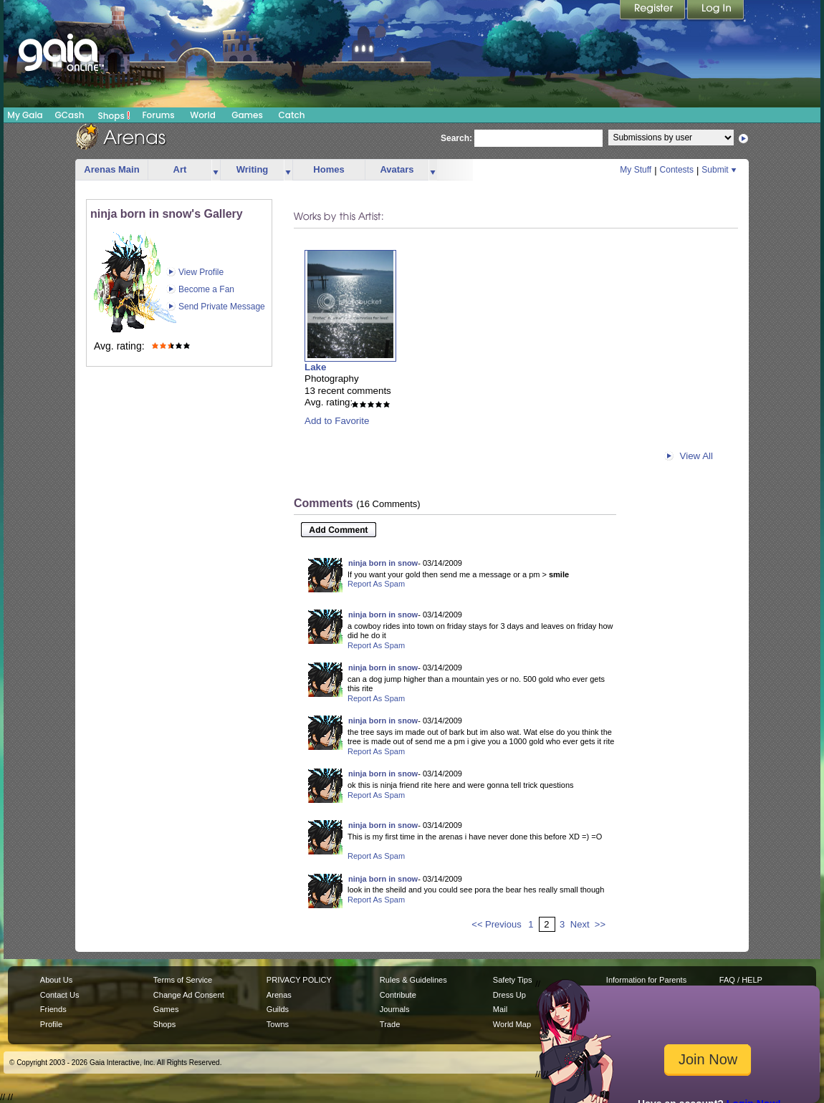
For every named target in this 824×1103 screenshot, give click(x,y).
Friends (53, 1009)
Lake (315, 367)
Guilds (278, 1009)
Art (180, 169)
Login (715, 10)
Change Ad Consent (188, 995)
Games (247, 115)
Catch (292, 115)
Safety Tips (512, 980)
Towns (278, 1024)
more (215, 170)
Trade (390, 1024)
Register (653, 10)
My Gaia (24, 115)
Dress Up (509, 995)
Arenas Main (111, 169)
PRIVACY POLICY (299, 980)
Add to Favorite (337, 420)
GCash (70, 115)
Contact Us (60, 995)
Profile (51, 1024)
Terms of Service (182, 980)
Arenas (279, 995)
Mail (500, 1009)
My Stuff (635, 170)
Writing (252, 169)
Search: (456, 138)
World (203, 115)
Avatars (396, 169)
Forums (158, 115)
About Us (56, 980)
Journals (395, 1009)
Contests (677, 170)
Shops (114, 115)
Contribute (398, 995)
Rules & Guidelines (413, 980)
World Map (512, 1024)
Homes (328, 169)
